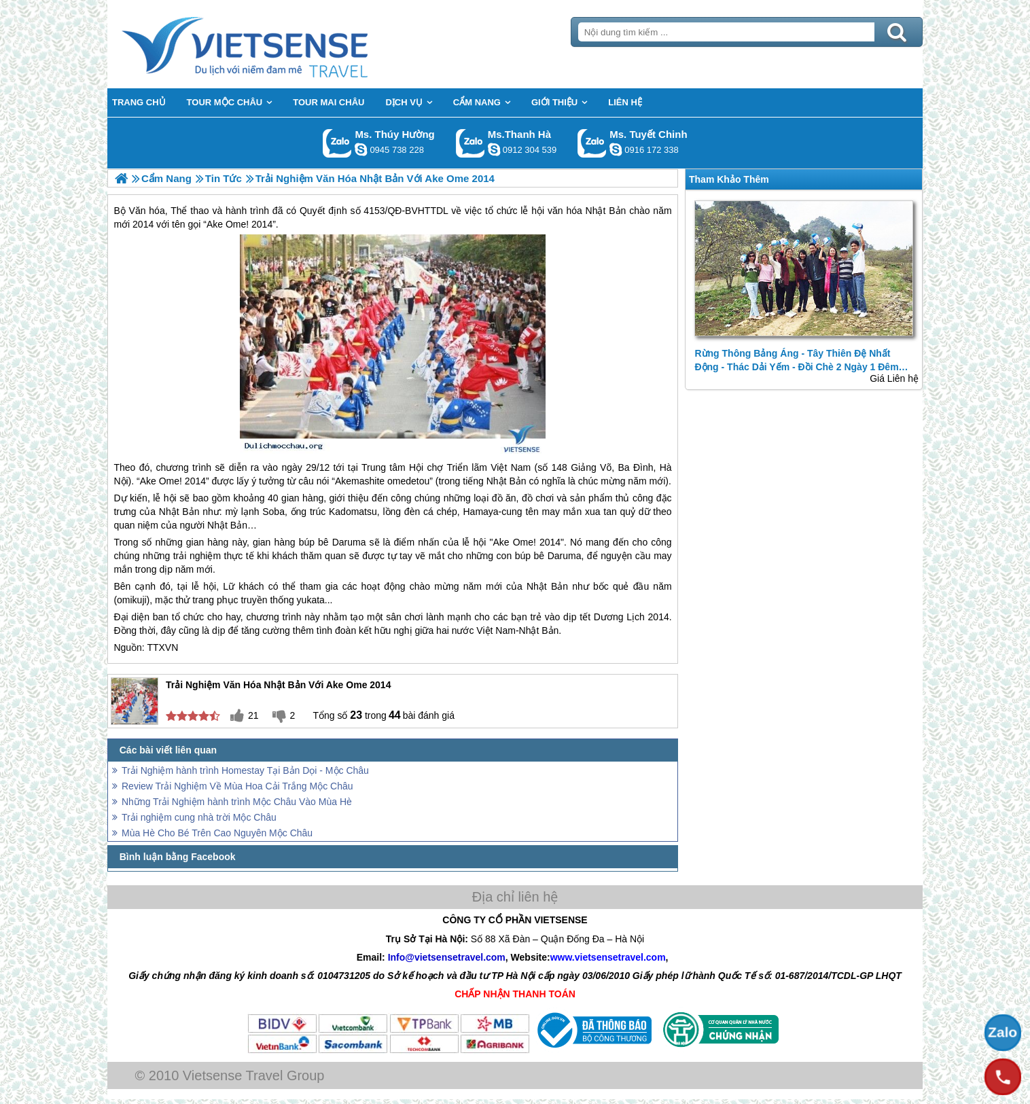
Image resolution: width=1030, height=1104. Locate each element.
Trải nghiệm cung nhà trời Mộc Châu (199, 817)
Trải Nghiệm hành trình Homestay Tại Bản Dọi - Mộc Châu (245, 770)
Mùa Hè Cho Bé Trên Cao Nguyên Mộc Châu (217, 832)
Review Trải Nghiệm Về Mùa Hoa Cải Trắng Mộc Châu (237, 786)
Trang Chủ (278, 44)
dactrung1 (361, 149)
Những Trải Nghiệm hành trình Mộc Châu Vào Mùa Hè (237, 801)
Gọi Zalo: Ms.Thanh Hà (470, 143)
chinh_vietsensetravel (615, 149)
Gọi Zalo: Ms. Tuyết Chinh (592, 143)
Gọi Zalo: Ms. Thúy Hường (337, 143)
